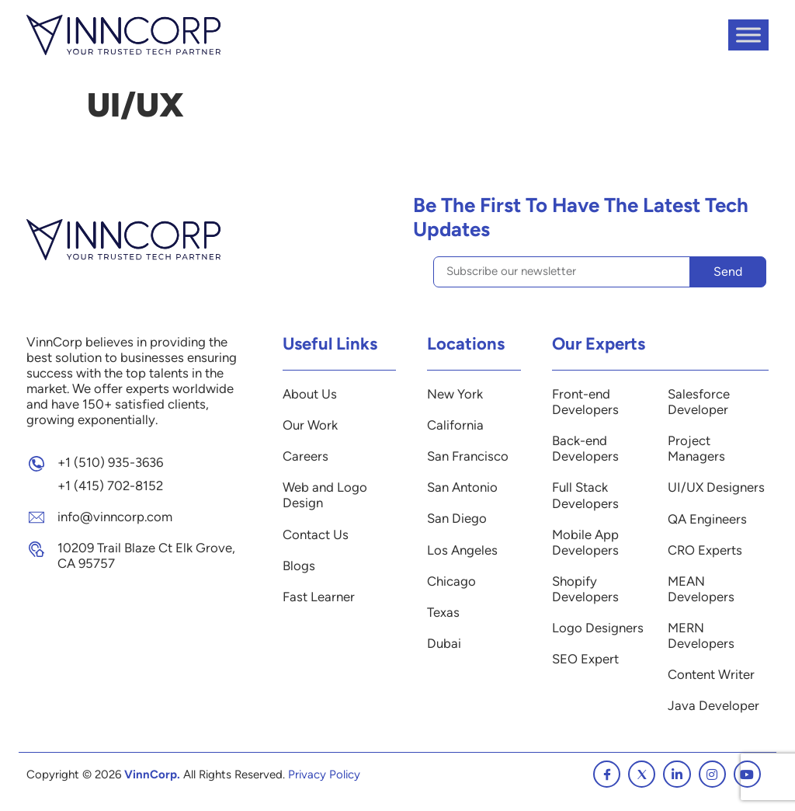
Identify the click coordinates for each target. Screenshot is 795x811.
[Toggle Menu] (748, 34)
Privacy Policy (324, 774)
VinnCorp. (152, 774)
